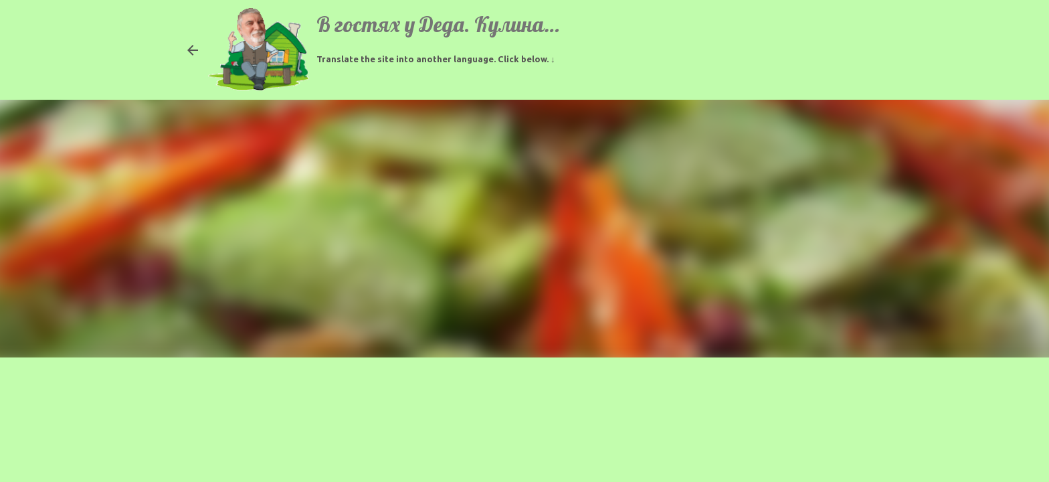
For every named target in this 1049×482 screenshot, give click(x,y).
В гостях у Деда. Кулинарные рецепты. (495, 24)
